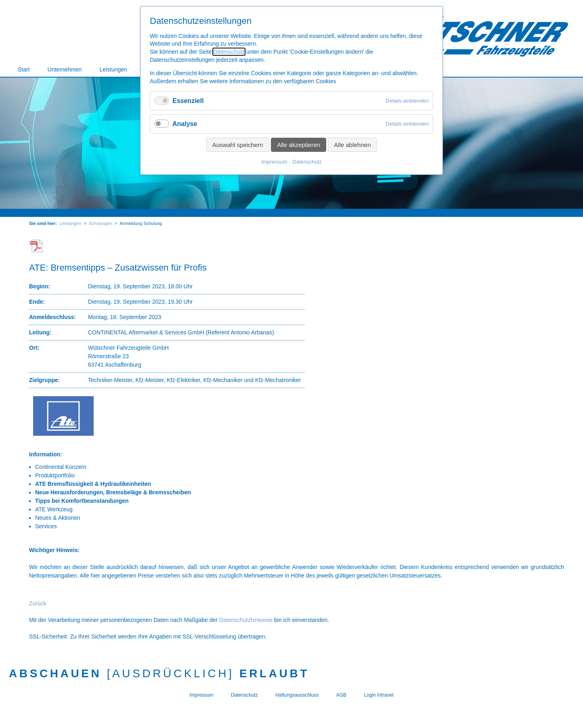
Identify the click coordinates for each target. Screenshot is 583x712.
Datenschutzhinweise (246, 620)
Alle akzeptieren (298, 144)
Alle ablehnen (352, 144)
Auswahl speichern (237, 144)
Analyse (184, 123)
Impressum (274, 162)
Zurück (37, 603)
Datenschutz (229, 51)
